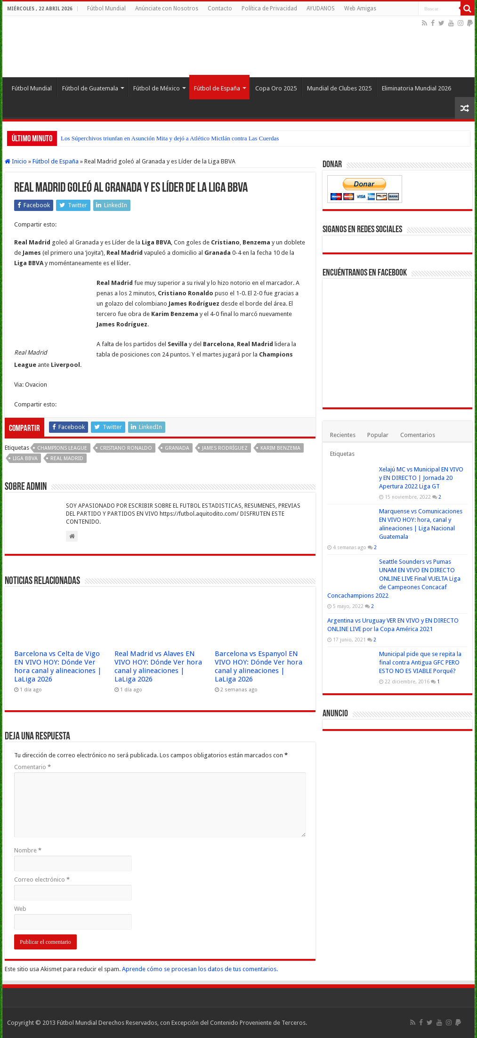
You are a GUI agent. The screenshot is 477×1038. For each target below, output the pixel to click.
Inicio (16, 161)
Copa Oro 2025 (276, 88)
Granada (177, 448)
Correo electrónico (42, 879)
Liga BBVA (25, 458)
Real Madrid (66, 458)
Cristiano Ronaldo (126, 448)
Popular (377, 434)
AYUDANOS (321, 8)
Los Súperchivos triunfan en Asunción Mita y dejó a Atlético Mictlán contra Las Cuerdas (170, 138)
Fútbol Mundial (106, 8)
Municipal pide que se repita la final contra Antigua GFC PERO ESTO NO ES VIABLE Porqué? (420, 662)
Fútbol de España (217, 88)
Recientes (343, 434)
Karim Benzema (280, 448)
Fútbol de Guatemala (90, 88)
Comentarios (417, 434)
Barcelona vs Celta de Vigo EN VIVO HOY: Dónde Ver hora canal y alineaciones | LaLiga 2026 (58, 666)
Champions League (62, 448)
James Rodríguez (225, 448)
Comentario (32, 766)
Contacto (220, 8)
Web (20, 908)
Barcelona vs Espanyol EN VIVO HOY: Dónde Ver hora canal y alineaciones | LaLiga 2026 (258, 666)
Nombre (27, 850)
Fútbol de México (156, 88)
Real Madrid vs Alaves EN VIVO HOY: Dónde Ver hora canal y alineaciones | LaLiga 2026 (158, 666)
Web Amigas (360, 8)
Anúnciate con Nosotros (166, 8)
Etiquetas (342, 453)
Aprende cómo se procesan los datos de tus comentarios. (200, 969)
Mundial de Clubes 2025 (339, 88)
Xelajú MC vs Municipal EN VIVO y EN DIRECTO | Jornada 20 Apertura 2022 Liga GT (421, 478)
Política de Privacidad (269, 8)
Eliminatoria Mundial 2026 (416, 88)
